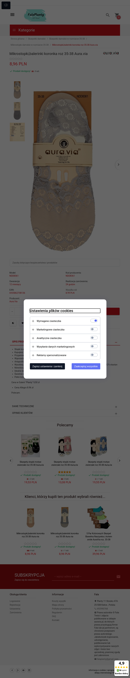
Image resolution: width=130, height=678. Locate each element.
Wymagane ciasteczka (49, 321)
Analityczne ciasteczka (49, 338)
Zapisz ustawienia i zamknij (47, 366)
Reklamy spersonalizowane (51, 355)
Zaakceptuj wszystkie (86, 366)
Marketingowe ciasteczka (50, 329)
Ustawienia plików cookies (51, 311)
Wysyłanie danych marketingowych (56, 346)
